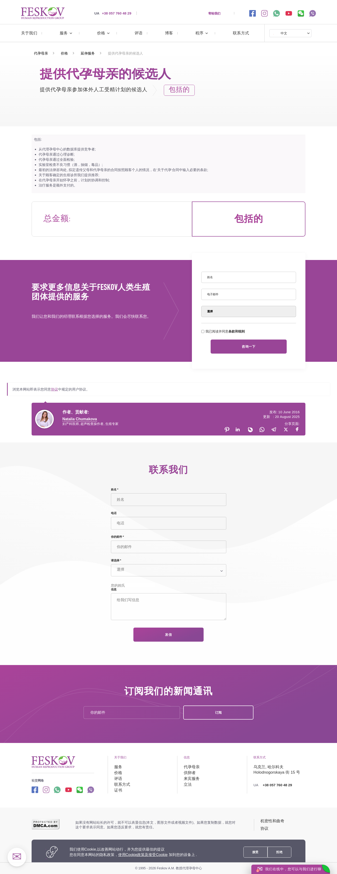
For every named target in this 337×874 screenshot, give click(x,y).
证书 (118, 790)
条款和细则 (236, 331)
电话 (114, 513)
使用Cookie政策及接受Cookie (143, 855)
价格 (101, 33)
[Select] (248, 311)
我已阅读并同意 (223, 331)
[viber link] (312, 13)
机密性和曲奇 (272, 821)
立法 (188, 784)
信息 (114, 589)
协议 (54, 389)
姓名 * (114, 489)
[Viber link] (90, 789)
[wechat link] (300, 13)
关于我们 (29, 33)
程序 (199, 33)
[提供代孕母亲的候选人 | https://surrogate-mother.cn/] (43, 13)
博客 (169, 33)
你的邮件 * (117, 536)
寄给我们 (214, 13)
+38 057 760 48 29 (112, 13)
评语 (139, 33)
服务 (64, 33)
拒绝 (279, 852)
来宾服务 (192, 778)
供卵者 (190, 773)
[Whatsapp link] (57, 789)
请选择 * (116, 560)
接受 (255, 852)
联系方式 (241, 33)
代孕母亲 (192, 767)
